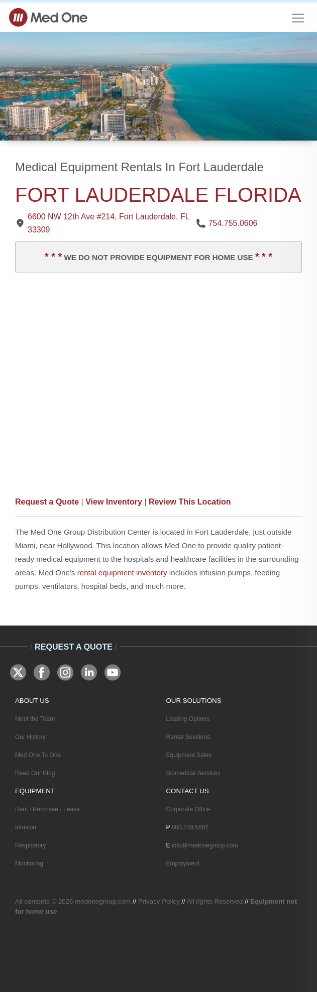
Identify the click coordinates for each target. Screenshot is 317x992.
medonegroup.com (103, 901)
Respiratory (30, 845)
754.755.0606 (233, 223)
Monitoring (29, 863)
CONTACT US (187, 791)
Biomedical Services (193, 773)
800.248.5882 (190, 827)
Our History (30, 736)
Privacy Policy (159, 901)
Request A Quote (74, 646)
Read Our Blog (35, 773)
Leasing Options (188, 718)
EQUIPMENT (35, 791)
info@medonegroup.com (205, 845)
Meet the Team (35, 718)
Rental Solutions (188, 736)
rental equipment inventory (122, 572)
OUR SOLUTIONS (194, 700)
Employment (183, 863)
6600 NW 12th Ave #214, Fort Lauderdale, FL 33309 (108, 223)
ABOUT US (32, 700)
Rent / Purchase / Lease (47, 809)
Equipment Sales (189, 755)
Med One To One (38, 755)
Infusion (25, 827)
